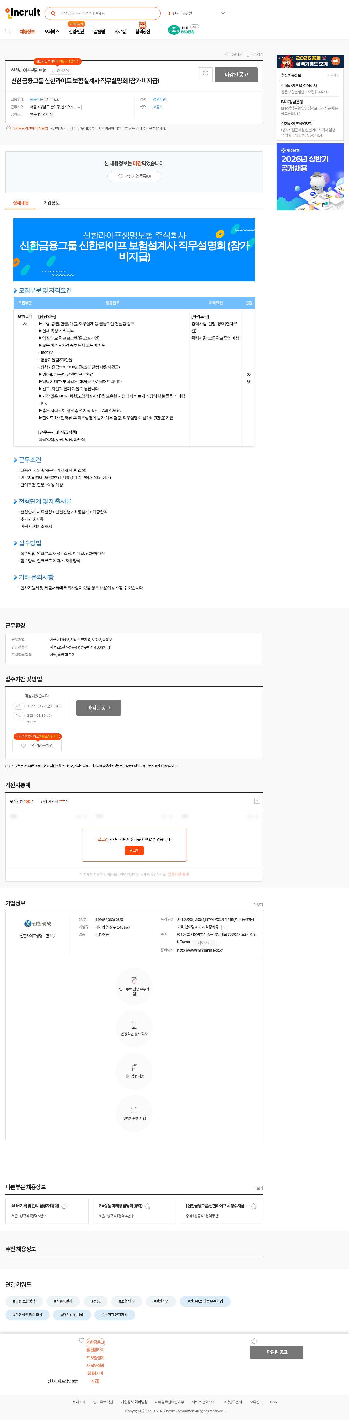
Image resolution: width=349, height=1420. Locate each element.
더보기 (258, 904)
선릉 (71, 647)
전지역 (85, 639)
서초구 (96, 639)
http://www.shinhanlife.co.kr (200, 950)
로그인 (103, 839)
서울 (53, 639)
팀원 (60, 654)
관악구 (75, 639)
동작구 (107, 639)
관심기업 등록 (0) (37, 746)
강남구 (64, 639)
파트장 (70, 654)
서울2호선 (57, 647)
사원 (53, 654)
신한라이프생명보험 (28, 70)
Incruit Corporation (179, 1411)
